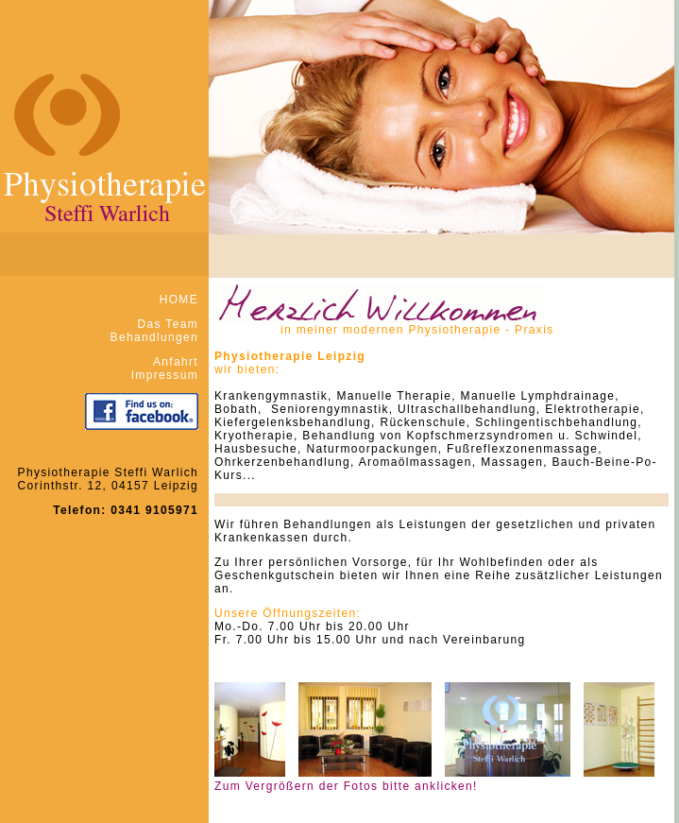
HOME (179, 299)
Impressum (164, 375)
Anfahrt (175, 362)
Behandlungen (154, 337)
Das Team (168, 324)
